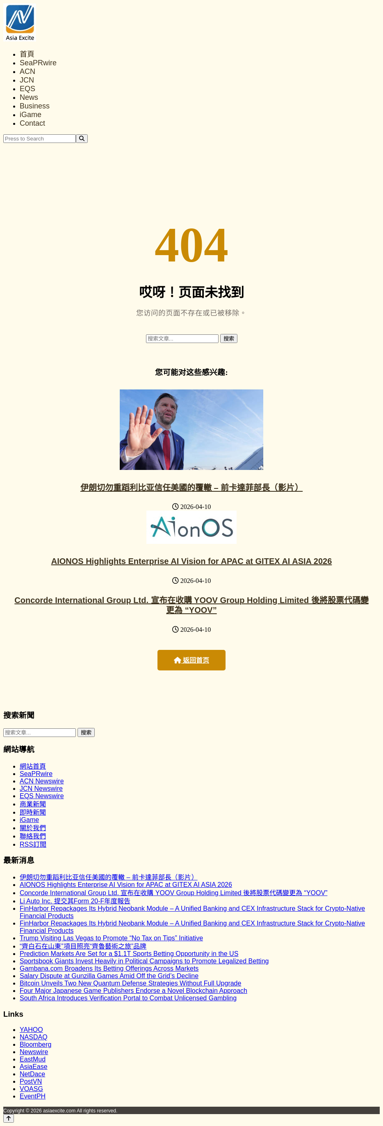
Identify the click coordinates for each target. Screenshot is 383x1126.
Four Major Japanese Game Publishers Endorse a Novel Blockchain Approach (133, 990)
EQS (27, 89)
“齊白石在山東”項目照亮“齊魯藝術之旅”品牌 (83, 946)
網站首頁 (33, 766)
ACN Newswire (42, 781)
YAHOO (31, 1029)
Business (35, 106)
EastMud (33, 1059)
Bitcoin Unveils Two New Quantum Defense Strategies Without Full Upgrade (130, 983)
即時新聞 (33, 812)
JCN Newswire (41, 788)
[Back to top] (8, 1118)
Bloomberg (35, 1044)
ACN (27, 71)
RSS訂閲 (33, 844)
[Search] (82, 138)
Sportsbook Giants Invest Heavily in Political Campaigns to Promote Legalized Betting (144, 961)
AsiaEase (34, 1066)
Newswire (34, 1051)
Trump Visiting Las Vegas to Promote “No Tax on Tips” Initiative (111, 938)
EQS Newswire (42, 795)
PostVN (31, 1081)
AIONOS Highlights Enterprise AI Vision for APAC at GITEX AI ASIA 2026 (191, 561)
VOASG (31, 1088)
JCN (27, 80)
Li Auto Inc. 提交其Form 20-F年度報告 (75, 901)
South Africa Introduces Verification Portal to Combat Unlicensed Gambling (128, 998)
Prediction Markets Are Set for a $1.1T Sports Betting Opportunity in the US (129, 953)
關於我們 (33, 827)
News (29, 97)
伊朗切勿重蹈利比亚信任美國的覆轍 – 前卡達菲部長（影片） (191, 487)
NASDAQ (34, 1037)
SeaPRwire (38, 63)
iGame (30, 115)
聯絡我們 (33, 836)
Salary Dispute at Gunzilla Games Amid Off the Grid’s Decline (109, 975)
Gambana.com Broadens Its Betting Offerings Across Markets (109, 968)
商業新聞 (33, 804)
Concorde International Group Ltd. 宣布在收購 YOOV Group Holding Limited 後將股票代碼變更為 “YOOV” (173, 892)
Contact (32, 123)
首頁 (27, 54)
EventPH (33, 1096)
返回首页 (191, 660)
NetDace (32, 1074)
